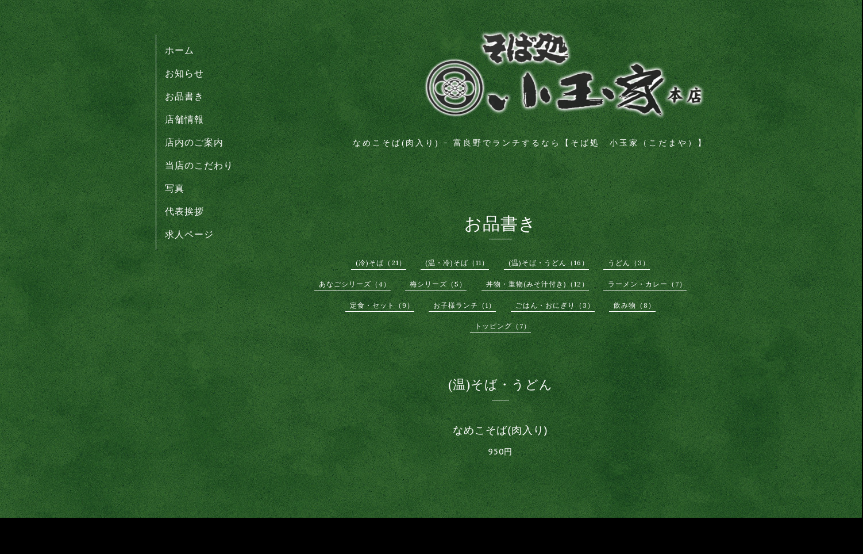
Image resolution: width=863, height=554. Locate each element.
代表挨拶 (184, 211)
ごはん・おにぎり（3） (555, 305)
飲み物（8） (635, 305)
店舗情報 (184, 119)
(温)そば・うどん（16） (548, 262)
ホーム (179, 50)
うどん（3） (629, 262)
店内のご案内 (194, 142)
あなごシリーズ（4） (355, 284)
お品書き (184, 96)
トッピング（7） (503, 326)
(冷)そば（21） (381, 262)
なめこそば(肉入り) (500, 430)
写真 (174, 188)
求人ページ (189, 234)
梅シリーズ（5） (438, 284)
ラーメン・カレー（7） (647, 284)
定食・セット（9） (382, 305)
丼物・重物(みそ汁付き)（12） (537, 284)
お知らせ (184, 73)
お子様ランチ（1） (464, 305)
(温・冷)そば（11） (457, 262)
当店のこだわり (199, 165)
